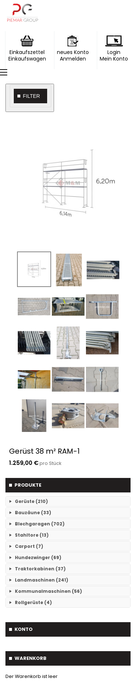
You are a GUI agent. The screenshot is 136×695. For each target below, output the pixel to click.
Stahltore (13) (32, 535)
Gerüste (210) (31, 501)
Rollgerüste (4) (33, 602)
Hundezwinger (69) (38, 557)
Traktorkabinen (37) (40, 569)
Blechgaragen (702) (40, 524)
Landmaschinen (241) (41, 580)
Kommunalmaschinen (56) (48, 591)
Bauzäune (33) (33, 512)
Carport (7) (29, 546)
